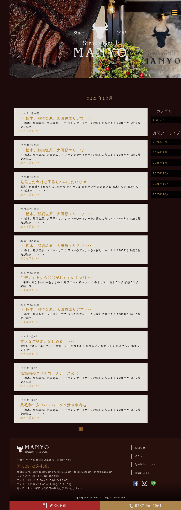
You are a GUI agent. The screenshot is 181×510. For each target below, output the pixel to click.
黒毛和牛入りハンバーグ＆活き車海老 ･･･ (67, 405)
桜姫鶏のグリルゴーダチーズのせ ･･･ (63, 373)
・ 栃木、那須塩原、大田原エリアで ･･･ (66, 118)
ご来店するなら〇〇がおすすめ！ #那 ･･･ (67, 277)
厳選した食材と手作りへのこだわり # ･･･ (67, 182)
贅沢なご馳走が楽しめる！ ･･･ (57, 341)
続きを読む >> (39, 130)
